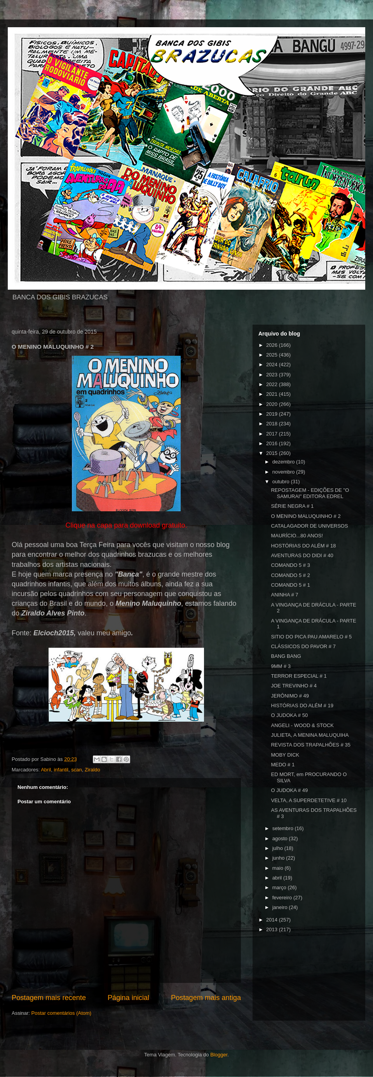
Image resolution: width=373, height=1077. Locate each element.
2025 (272, 355)
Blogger (218, 1055)
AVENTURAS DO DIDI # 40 (302, 555)
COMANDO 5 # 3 (290, 565)
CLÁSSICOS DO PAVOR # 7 (303, 646)
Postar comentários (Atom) (61, 1013)
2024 (272, 364)
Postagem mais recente (49, 998)
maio (278, 868)
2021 (272, 394)
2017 (272, 434)
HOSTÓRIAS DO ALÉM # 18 (303, 546)
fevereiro (282, 897)
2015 (272, 453)
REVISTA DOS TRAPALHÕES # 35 (310, 745)
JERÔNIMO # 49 (290, 696)
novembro (284, 472)
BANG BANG (286, 656)
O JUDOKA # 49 (289, 790)
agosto (280, 838)
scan (76, 770)
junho (279, 858)
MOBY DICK (285, 755)
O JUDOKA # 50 (289, 715)
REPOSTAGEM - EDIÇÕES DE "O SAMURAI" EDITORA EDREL (310, 493)
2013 (272, 929)
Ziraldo (92, 770)
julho (278, 848)
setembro (283, 828)
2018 (272, 424)
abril (277, 878)
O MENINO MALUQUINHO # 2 (305, 516)
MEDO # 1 (283, 765)
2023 (272, 375)
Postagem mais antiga (206, 998)
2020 (272, 404)
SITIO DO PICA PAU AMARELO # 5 (311, 637)
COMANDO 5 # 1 (290, 585)
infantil (61, 770)
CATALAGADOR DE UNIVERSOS (309, 526)
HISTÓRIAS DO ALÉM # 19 (302, 705)
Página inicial (128, 998)
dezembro (284, 462)
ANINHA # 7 (284, 595)
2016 (272, 443)
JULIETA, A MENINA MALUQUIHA (310, 735)
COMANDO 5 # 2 (290, 575)
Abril (46, 770)
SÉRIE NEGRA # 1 (292, 506)
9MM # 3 (281, 666)
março (280, 887)
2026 (272, 345)
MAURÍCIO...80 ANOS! (297, 535)
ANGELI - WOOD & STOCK (302, 725)
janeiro (280, 907)
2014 (272, 920)
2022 (272, 384)
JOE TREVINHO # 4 (294, 686)
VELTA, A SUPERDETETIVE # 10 (309, 800)
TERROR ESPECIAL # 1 (298, 676)
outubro (281, 481)
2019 (272, 414)
